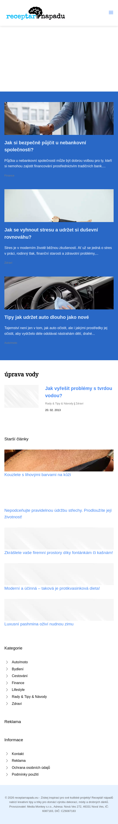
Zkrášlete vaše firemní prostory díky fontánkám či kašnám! (58, 552)
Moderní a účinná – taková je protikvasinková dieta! (52, 588)
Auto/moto (10, 342)
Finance (9, 175)
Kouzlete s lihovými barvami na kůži (37, 474)
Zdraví (8, 262)
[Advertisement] (59, 58)
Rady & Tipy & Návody (59, 403)
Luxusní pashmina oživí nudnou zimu (39, 624)
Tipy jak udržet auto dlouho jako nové (46, 317)
